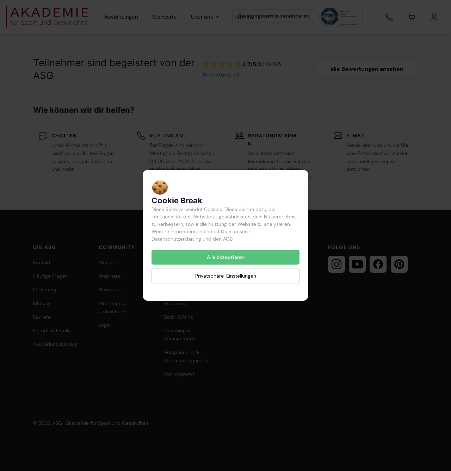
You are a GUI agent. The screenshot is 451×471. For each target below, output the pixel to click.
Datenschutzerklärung (176, 239)
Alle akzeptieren (226, 257)
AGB (228, 239)
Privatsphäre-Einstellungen (225, 276)
